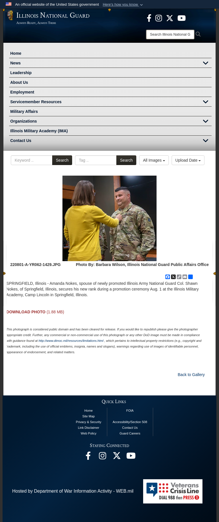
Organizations (111, 122)
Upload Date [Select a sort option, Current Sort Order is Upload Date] (188, 160)
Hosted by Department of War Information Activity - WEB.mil (72, 491)
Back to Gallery (191, 374)
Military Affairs (24, 111)
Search (62, 160)
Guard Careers (129, 433)
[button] (123, 4)
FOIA (130, 410)
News (111, 63)
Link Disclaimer (88, 427)
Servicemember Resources (111, 102)
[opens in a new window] (169, 17)
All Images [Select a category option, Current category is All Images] (154, 160)
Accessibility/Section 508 (130, 422)
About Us (19, 82)
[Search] (170, 34)
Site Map (88, 416)
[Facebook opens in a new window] (149, 17)
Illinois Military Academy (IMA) (39, 131)
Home (15, 53)
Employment (22, 92)
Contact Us (111, 141)
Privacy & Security (88, 422)
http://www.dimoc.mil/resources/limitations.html (70, 340)
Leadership (21, 72)
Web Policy (88, 433)
